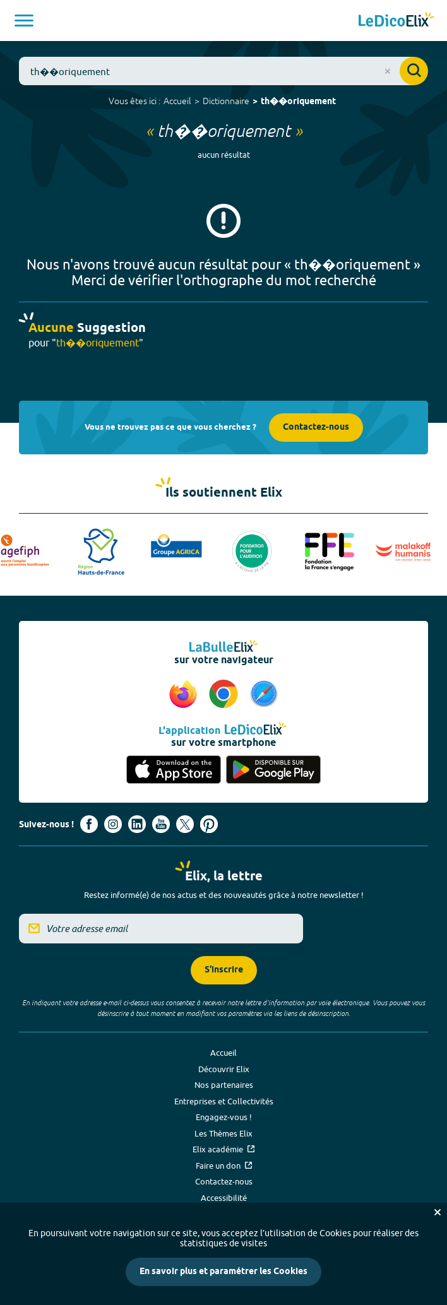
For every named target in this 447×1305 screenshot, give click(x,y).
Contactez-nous (316, 428)
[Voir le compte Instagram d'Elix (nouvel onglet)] (113, 824)
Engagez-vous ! (224, 1117)
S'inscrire (224, 970)
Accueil (177, 101)
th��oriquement (298, 102)
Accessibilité (224, 1198)
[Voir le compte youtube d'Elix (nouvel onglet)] (161, 824)
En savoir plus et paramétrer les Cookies (223, 1272)
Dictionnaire (226, 101)
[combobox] (223, 71)
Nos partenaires (223, 1085)
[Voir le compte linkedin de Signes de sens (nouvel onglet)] (137, 824)
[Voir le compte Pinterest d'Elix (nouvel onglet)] (209, 824)
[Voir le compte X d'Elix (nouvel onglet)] (185, 824)
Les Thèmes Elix (223, 1133)
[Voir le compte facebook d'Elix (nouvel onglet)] (89, 824)
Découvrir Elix (223, 1069)
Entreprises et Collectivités (223, 1101)
